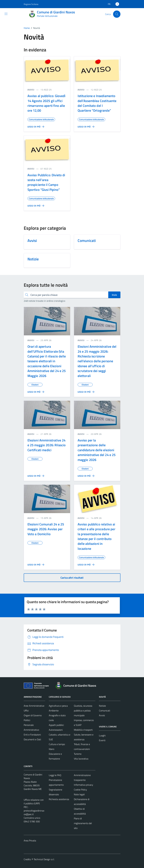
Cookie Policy (80, 789)
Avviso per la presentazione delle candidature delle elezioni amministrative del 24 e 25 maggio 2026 (97, 450)
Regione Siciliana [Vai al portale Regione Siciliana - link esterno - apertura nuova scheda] (31, 4)
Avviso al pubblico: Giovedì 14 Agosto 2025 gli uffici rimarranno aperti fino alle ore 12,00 (46, 103)
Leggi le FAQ (55, 775)
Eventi (102, 740)
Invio (114, 295)
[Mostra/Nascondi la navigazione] (6, 14)
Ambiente (54, 710)
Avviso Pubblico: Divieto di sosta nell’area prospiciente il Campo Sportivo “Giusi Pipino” (46, 182)
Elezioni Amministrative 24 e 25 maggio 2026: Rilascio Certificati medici (46, 445)
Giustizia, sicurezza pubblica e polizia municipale (83, 710)
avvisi (31, 89)
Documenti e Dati (32, 739)
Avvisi (102, 715)
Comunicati (104, 710)
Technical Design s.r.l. (44, 859)
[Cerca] (116, 14)
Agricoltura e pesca (58, 706)
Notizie (102, 706)
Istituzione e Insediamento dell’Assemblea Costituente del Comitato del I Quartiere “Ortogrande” (97, 103)
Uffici (26, 710)
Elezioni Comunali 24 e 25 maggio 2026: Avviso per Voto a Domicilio (45, 529)
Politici (27, 720)
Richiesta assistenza (59, 799)
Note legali (79, 794)
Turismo (77, 754)
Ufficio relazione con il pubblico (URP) (34, 801)
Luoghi (102, 735)
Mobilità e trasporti (83, 730)
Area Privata (30, 840)
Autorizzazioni (56, 730)
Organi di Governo (33, 715)
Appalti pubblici (56, 725)
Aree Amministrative (34, 706)
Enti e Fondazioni (32, 734)
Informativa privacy (83, 785)
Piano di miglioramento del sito (83, 823)
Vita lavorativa (81, 758)
